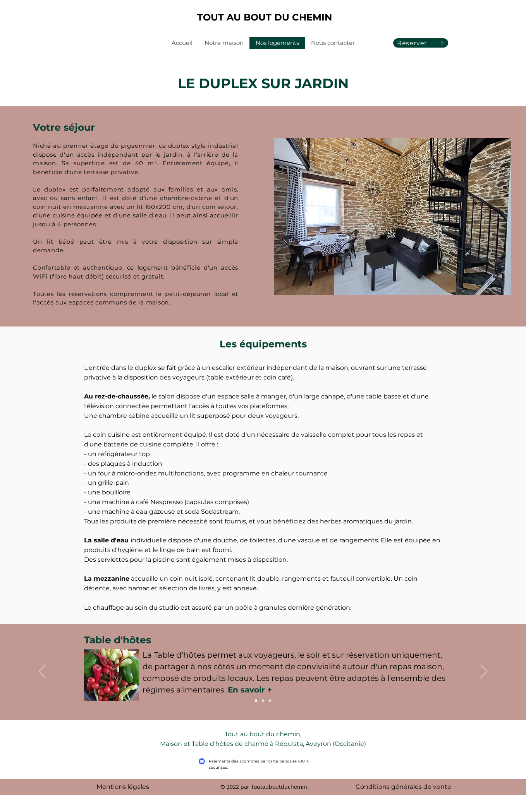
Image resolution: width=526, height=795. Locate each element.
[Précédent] (42, 672)
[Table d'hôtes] (263, 700)
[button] (392, 216)
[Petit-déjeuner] (256, 700)
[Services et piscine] (270, 700)
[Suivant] (483, 672)
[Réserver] (420, 43)
